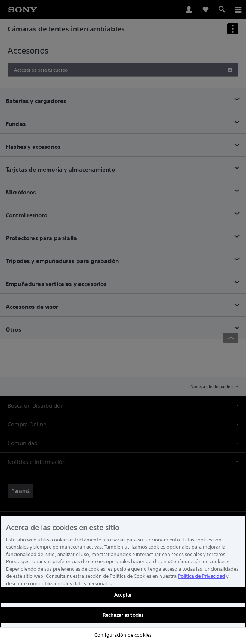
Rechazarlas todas (123, 615)
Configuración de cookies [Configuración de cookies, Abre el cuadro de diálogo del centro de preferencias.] (123, 635)
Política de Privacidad (201, 576)
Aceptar (123, 595)
